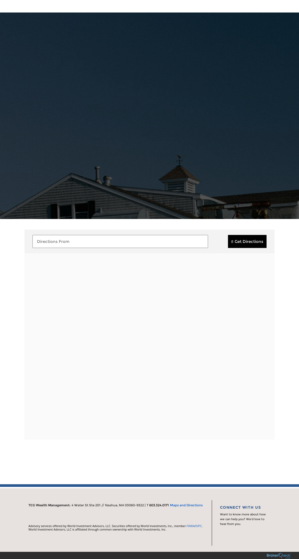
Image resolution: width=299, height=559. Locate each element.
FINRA (190, 526)
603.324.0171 (159, 505)
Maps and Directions (186, 505)
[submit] (247, 241)
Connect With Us (240, 507)
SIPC (199, 526)
